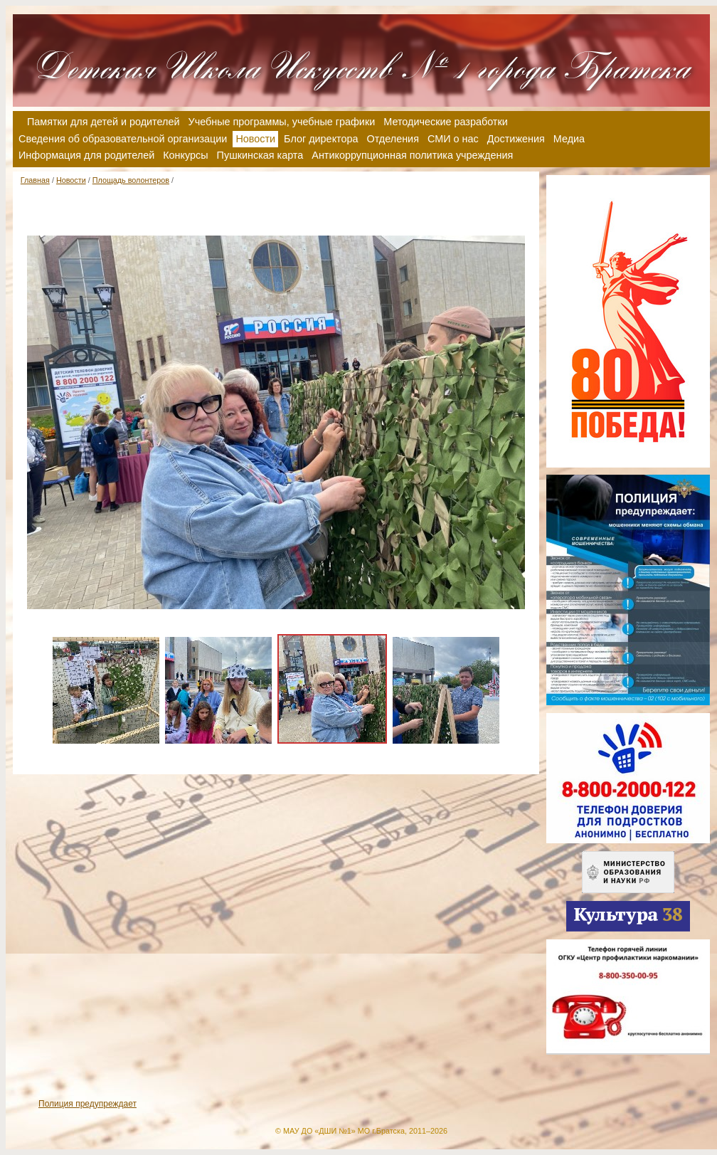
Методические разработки (445, 121)
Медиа (569, 138)
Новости (71, 180)
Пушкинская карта (260, 155)
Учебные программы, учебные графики (282, 121)
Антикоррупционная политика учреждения (412, 155)
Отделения (393, 138)
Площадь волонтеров (130, 180)
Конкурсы (185, 155)
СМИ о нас (453, 138)
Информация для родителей (86, 155)
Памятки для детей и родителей (103, 121)
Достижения (516, 138)
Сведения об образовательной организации (122, 138)
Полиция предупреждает (87, 1104)
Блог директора (321, 138)
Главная (35, 180)
